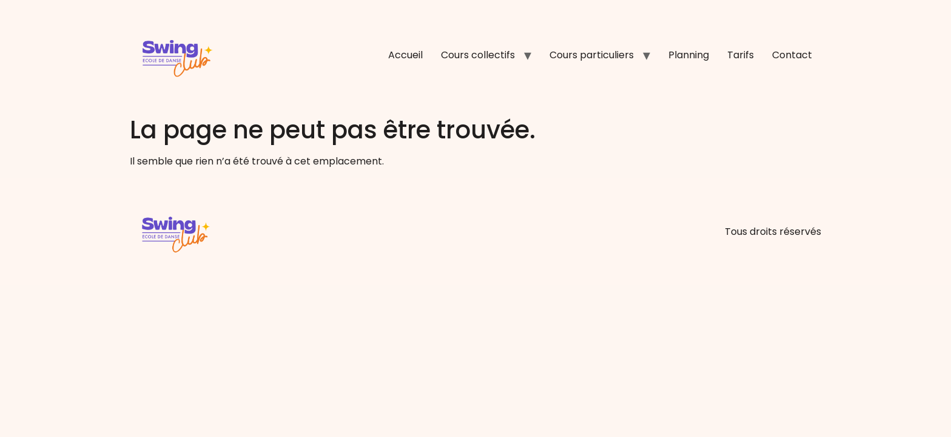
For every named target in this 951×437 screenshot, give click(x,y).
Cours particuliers (591, 55)
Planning (688, 55)
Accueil (405, 55)
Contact (792, 55)
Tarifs (740, 55)
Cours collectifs (478, 55)
